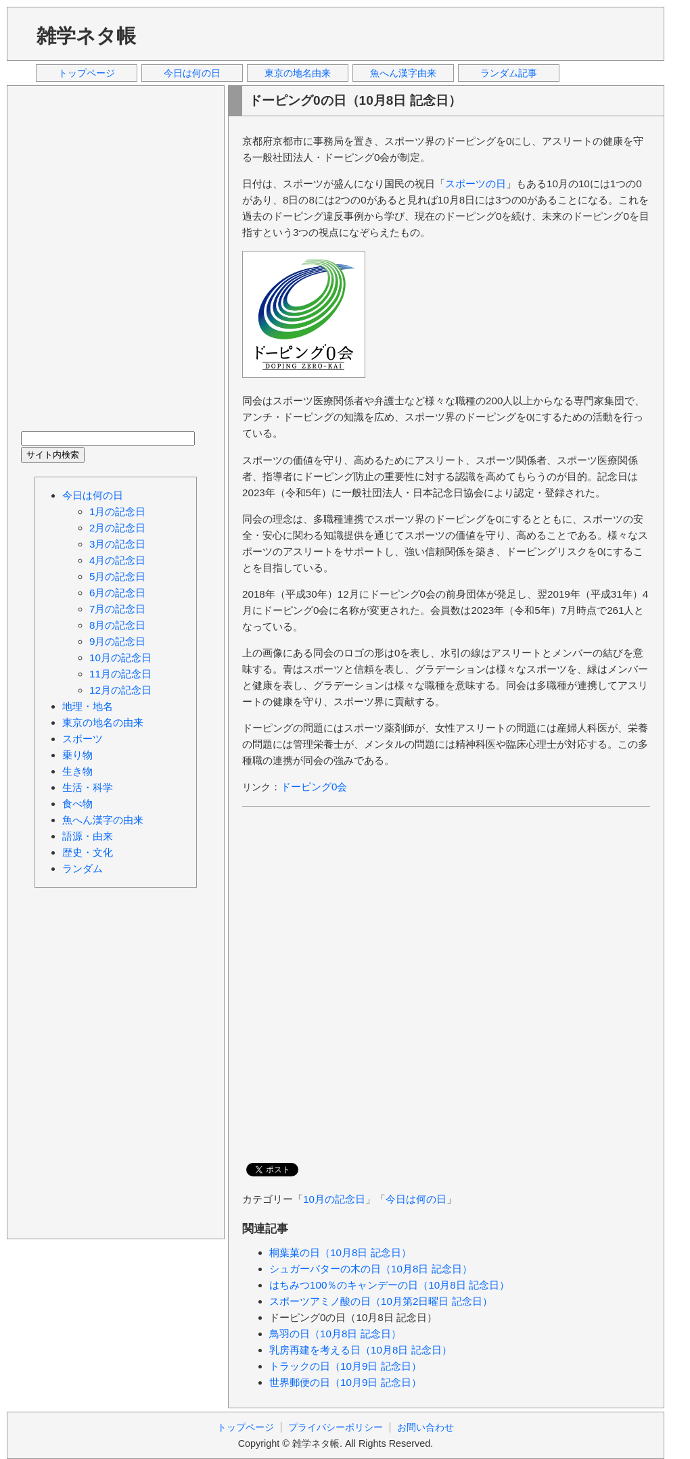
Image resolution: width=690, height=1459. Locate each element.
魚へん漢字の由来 (102, 820)
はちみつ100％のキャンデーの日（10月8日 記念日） (389, 1285)
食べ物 (77, 803)
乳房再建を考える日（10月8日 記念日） (360, 1350)
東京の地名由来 (297, 73)
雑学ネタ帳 (86, 36)
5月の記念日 (117, 576)
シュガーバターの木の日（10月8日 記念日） (370, 1268)
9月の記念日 (117, 641)
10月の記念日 (334, 1199)
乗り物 (77, 755)
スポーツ (82, 738)
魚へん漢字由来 (403, 73)
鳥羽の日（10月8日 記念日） (335, 1333)
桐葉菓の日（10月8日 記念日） (340, 1252)
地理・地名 (87, 706)
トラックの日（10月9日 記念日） (345, 1366)
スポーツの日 (475, 183)
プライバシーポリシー (335, 1427)
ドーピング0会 (314, 786)
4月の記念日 (117, 560)
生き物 (77, 771)
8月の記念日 (117, 625)
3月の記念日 (117, 544)
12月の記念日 (120, 690)
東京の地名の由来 (102, 722)
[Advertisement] (242, 33)
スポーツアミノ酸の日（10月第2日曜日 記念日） (380, 1301)
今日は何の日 (192, 73)
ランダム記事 (508, 73)
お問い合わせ (425, 1427)
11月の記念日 (120, 673)
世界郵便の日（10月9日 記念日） (345, 1382)
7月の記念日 (117, 609)
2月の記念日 (117, 527)
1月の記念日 (117, 511)
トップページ (86, 73)
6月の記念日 (117, 592)
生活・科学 (87, 787)
